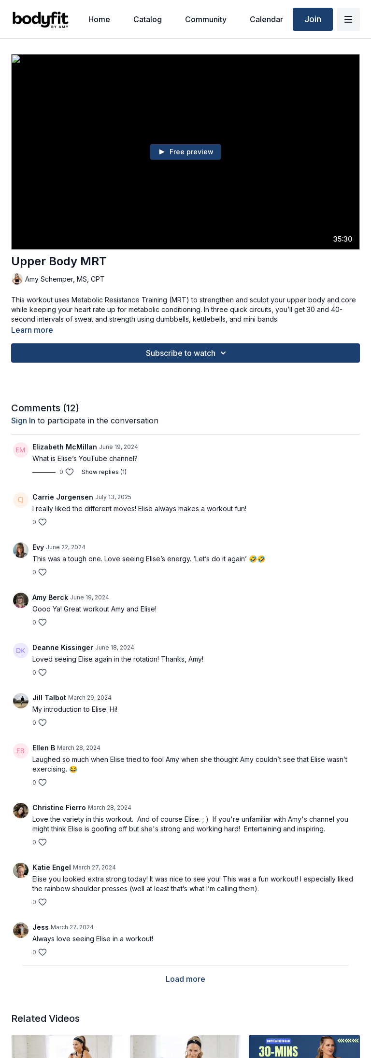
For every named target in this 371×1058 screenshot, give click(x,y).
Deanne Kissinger (62, 647)
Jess (40, 927)
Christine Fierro (59, 807)
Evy (38, 547)
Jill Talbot (49, 697)
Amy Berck (50, 597)
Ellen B (43, 748)
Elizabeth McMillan (64, 447)
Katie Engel (51, 867)
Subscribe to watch (187, 353)
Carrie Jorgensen (62, 497)
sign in (23, 420)
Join (312, 19)
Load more (185, 979)
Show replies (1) (104, 471)
